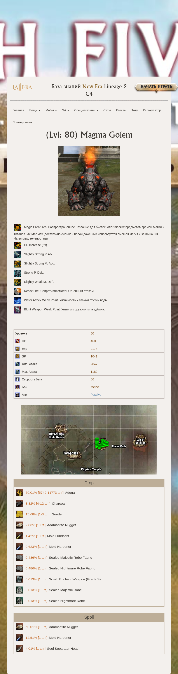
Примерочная (22, 122)
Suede (39, 514)
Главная (18, 110)
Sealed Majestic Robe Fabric (54, 557)
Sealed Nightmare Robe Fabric (55, 568)
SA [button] (65, 110)
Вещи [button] (34, 110)
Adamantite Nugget (46, 525)
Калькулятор (152, 110)
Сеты (107, 110)
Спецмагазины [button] (86, 110)
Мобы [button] (51, 110)
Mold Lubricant (42, 535)
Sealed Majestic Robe (49, 589)
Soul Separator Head (47, 648)
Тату (134, 110)
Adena (45, 492)
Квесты (121, 110)
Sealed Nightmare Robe (50, 600)
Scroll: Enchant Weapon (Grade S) (58, 579)
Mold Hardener (43, 546)
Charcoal (40, 503)
